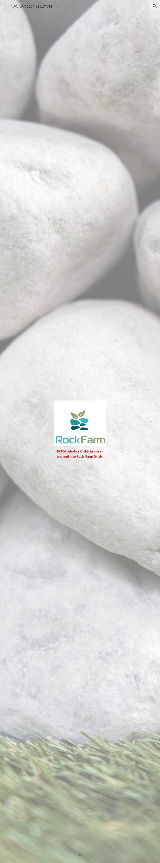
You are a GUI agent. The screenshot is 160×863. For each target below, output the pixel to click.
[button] (5, 6)
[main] (80, 454)
